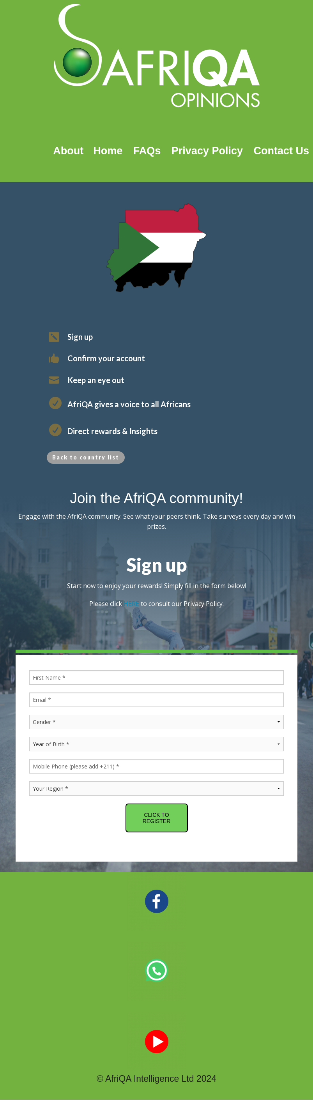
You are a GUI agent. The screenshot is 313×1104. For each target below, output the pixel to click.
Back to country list (85, 457)
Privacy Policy (207, 151)
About (68, 151)
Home (104, 151)
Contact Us (281, 151)
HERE (131, 603)
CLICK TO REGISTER (157, 818)
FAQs (147, 151)
